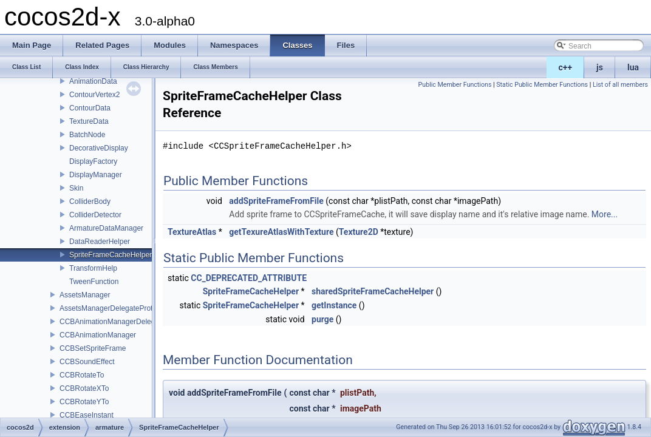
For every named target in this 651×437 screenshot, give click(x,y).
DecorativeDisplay (98, 148)
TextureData (89, 121)
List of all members (620, 85)
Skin (76, 188)
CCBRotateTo (82, 375)
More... (604, 214)
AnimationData (93, 81)
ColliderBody (90, 201)
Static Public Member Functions (542, 85)
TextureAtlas (192, 232)
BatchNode (87, 134)
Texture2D (358, 232)
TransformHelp (93, 268)
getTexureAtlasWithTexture (281, 232)
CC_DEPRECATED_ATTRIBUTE (249, 278)
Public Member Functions (455, 85)
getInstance (334, 305)
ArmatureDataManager (106, 228)
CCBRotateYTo (84, 402)
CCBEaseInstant (87, 415)
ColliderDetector (95, 215)
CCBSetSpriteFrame (93, 348)
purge (322, 319)
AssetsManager (85, 295)
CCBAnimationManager (98, 335)
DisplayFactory (93, 161)
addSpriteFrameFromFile (276, 201)
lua (633, 67)
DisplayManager (95, 175)
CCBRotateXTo (84, 388)
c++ (566, 67)
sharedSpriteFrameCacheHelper (373, 291)
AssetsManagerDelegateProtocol (113, 308)
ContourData (90, 108)
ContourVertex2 (94, 94)
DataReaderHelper (99, 241)
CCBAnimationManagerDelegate (112, 321)
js (599, 67)
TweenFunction (93, 281)
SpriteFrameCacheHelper (110, 255)
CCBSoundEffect (87, 361)
